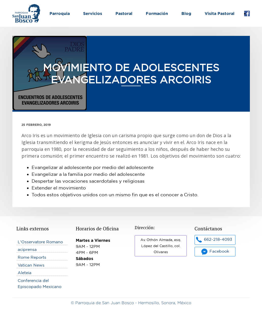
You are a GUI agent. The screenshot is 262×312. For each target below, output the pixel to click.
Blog (186, 13)
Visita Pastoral (219, 13)
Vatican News (31, 265)
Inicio (17, 7)
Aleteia (24, 272)
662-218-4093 (218, 239)
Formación (157, 13)
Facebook (247, 13)
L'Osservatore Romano (40, 241)
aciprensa (27, 249)
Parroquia (60, 13)
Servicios (92, 13)
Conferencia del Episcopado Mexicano (39, 283)
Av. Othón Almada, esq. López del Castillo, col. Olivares (160, 246)
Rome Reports (32, 257)
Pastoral (123, 13)
